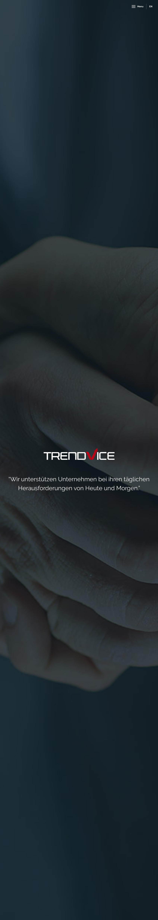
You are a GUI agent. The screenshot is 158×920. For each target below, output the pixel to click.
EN (150, 6)
